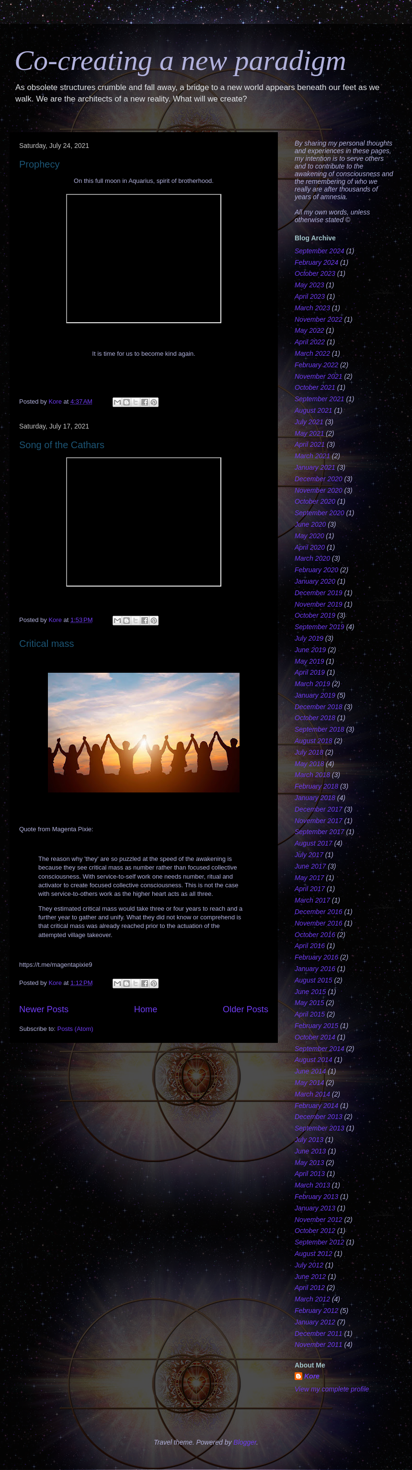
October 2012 (315, 1230)
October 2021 (315, 387)
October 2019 (315, 615)
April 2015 (310, 1014)
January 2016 (315, 968)
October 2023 (315, 273)
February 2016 (316, 957)
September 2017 (319, 832)
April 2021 (310, 444)
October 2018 (315, 718)
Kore (312, 1376)
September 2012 (319, 1242)
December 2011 (319, 1333)
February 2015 (316, 1025)
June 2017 (310, 866)
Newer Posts (44, 1009)
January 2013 (315, 1208)
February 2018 (316, 786)
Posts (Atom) (75, 1028)
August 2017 (313, 843)
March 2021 (312, 456)
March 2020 (312, 558)
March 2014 (312, 1094)
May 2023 (309, 285)
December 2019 (319, 593)
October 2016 (315, 935)
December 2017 (319, 809)
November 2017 (319, 821)
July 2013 (309, 1139)
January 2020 (315, 581)
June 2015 (310, 991)
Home (146, 1009)
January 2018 (315, 798)
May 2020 (309, 536)
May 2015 (309, 1002)
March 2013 (312, 1185)
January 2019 (315, 695)
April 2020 (310, 547)
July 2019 (309, 638)
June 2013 (310, 1151)
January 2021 (315, 467)
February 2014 (316, 1105)
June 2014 (310, 1071)
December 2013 (319, 1116)
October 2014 (315, 1037)
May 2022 (309, 330)
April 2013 (310, 1173)
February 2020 (316, 570)
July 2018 (309, 752)
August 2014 (313, 1059)
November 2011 (319, 1344)
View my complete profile (332, 1389)
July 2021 (309, 422)
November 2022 (319, 319)
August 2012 (313, 1253)
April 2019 (310, 672)
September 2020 (319, 513)
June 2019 (310, 650)
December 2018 (319, 707)
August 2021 (313, 410)
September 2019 (319, 627)
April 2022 (310, 342)
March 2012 (312, 1299)
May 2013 (309, 1162)
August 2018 (313, 741)
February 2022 (316, 365)
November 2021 (319, 376)
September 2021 (319, 399)
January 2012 (315, 1322)
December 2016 (319, 912)
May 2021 (309, 433)
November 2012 (319, 1219)
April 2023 (310, 296)
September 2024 (319, 251)
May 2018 (309, 764)
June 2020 (310, 524)
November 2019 (319, 604)
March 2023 (312, 308)
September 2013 (319, 1128)
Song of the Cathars (61, 445)
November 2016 (319, 923)
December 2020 (319, 479)
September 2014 (319, 1048)
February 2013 (316, 1196)
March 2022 (312, 353)
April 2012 (310, 1287)
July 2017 (309, 855)
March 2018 (312, 775)
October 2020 (315, 501)
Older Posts (245, 1009)
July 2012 (309, 1265)
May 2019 (309, 661)
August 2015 (313, 980)
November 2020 (319, 490)
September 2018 (319, 729)
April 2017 (310, 889)
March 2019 (312, 684)
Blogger (244, 1442)
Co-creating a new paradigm (180, 60)
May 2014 (309, 1082)
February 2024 (316, 262)
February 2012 (316, 1310)
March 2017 (312, 900)
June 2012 (310, 1276)
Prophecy (39, 164)
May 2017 (309, 878)
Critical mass (46, 643)
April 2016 (310, 946)
